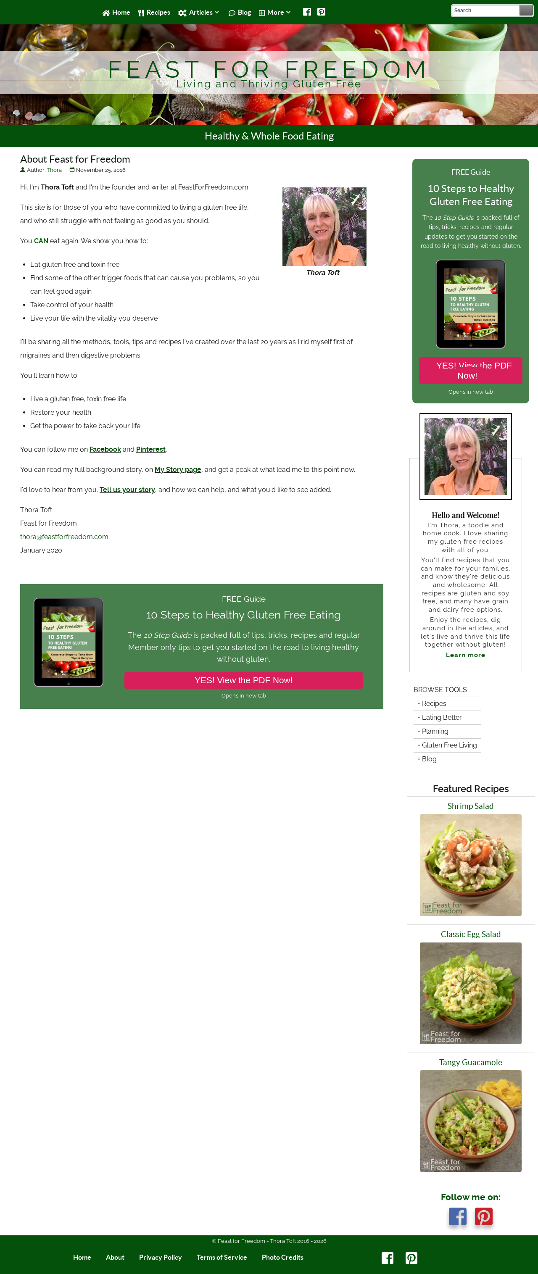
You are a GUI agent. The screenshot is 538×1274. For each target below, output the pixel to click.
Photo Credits (282, 1257)
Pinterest (151, 449)
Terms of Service (222, 1257)
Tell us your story (127, 490)
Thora (54, 170)
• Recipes (432, 704)
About (115, 1257)
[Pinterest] (321, 12)
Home (82, 1257)
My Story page (178, 470)
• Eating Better (440, 717)
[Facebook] (307, 12)
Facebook (105, 449)
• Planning (433, 731)
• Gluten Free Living (447, 745)
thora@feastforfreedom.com (64, 537)
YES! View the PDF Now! (244, 680)
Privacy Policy (160, 1257)
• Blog (427, 759)
